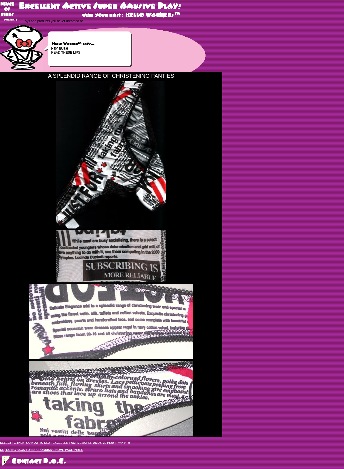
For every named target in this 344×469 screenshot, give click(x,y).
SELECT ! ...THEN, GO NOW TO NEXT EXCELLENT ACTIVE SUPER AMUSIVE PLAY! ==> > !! (65, 442)
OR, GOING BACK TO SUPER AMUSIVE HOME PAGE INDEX (41, 449)
